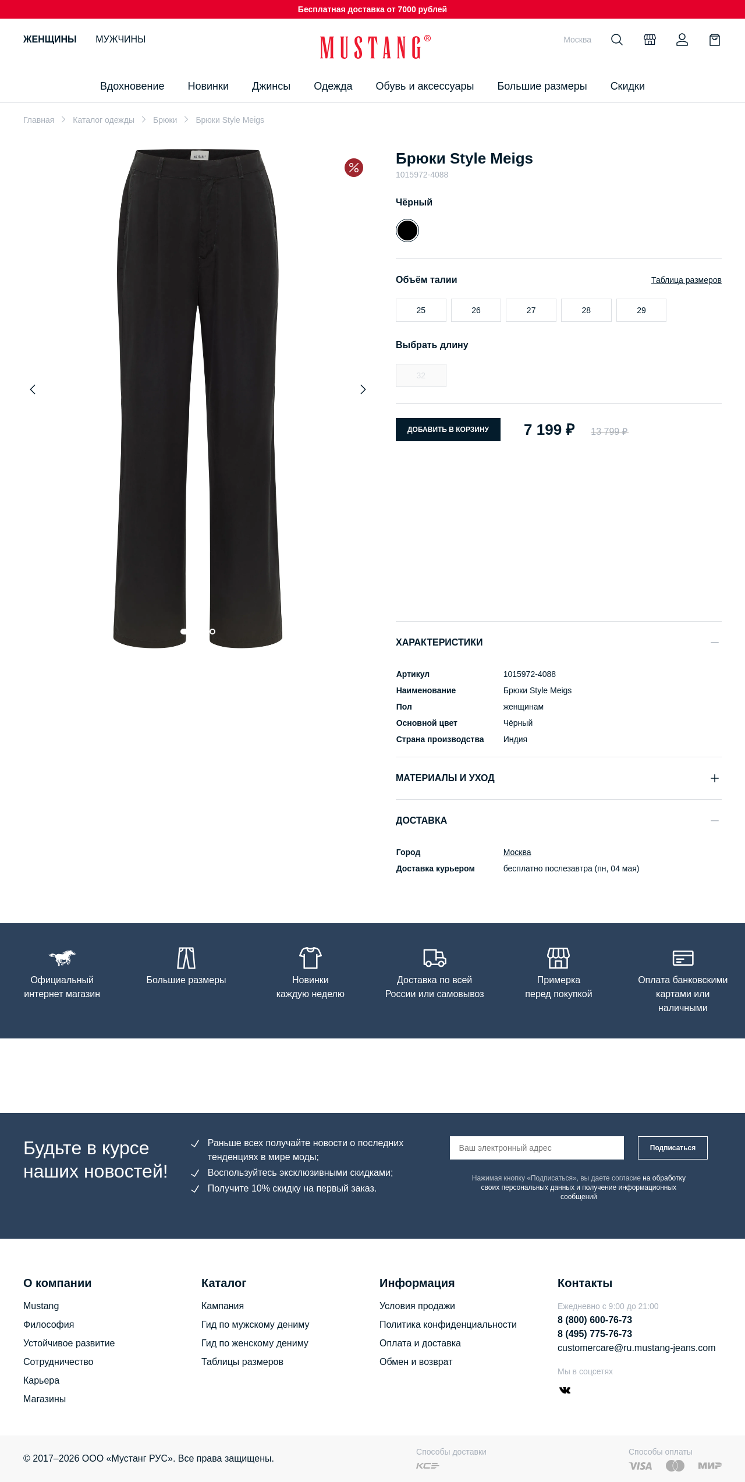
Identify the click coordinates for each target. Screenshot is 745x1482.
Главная (38, 120)
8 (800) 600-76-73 (595, 1320)
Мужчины (120, 39)
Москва (517, 852)
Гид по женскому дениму (254, 1343)
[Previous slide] (32, 389)
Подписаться (673, 1148)
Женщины (50, 39)
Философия (48, 1324)
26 (476, 310)
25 (421, 310)
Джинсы (271, 86)
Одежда (333, 86)
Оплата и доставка (420, 1343)
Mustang (41, 1306)
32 (421, 375)
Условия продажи (417, 1306)
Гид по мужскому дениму (255, 1324)
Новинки (208, 86)
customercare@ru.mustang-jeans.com (636, 1348)
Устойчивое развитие (69, 1343)
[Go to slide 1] (186, 631)
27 (531, 310)
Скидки (628, 86)
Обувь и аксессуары (425, 86)
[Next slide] (363, 389)
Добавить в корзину (448, 430)
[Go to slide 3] (212, 631)
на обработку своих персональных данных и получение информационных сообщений (583, 1187)
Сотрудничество (58, 1362)
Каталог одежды (103, 120)
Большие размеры (542, 86)
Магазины (44, 1399)
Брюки (165, 120)
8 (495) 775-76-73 (595, 1334)
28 (586, 310)
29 (641, 310)
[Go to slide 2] (201, 631)
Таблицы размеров (242, 1362)
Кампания (222, 1306)
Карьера (41, 1380)
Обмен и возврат (415, 1362)
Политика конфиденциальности (448, 1324)
